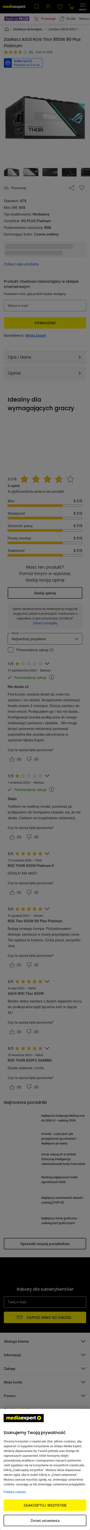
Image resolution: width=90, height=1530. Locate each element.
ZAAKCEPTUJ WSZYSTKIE (45, 1505)
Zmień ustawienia (44, 1520)
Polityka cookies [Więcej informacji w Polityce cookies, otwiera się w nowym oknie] (15, 1492)
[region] (45, 1469)
